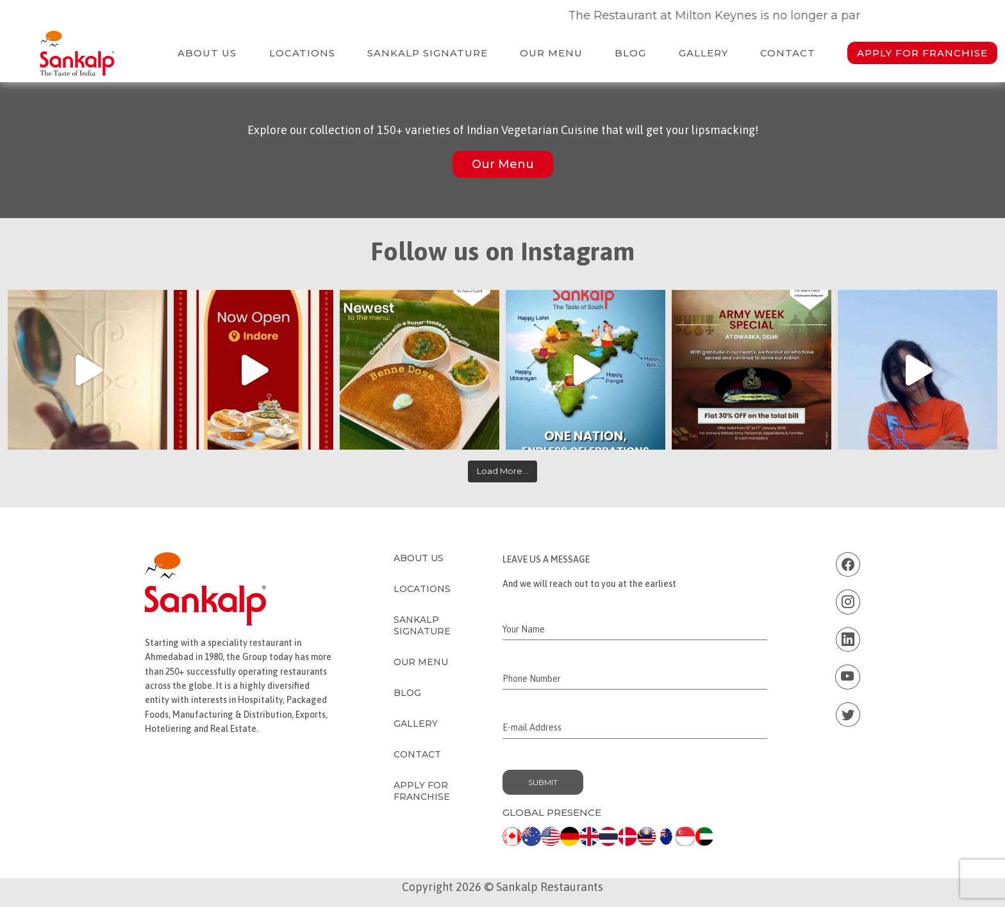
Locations (302, 53)
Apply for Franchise (922, 53)
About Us (207, 53)
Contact (787, 53)
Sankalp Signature (427, 53)
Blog (630, 53)
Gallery (703, 53)
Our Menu (551, 53)
